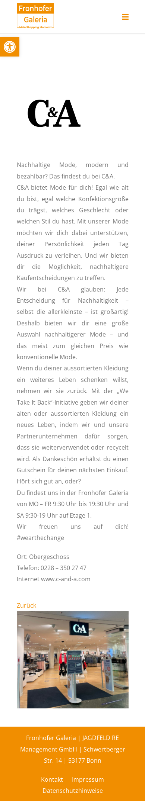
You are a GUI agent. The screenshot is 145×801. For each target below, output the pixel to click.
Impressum (88, 779)
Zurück (26, 605)
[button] (9, 47)
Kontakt (52, 779)
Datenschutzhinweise (72, 790)
